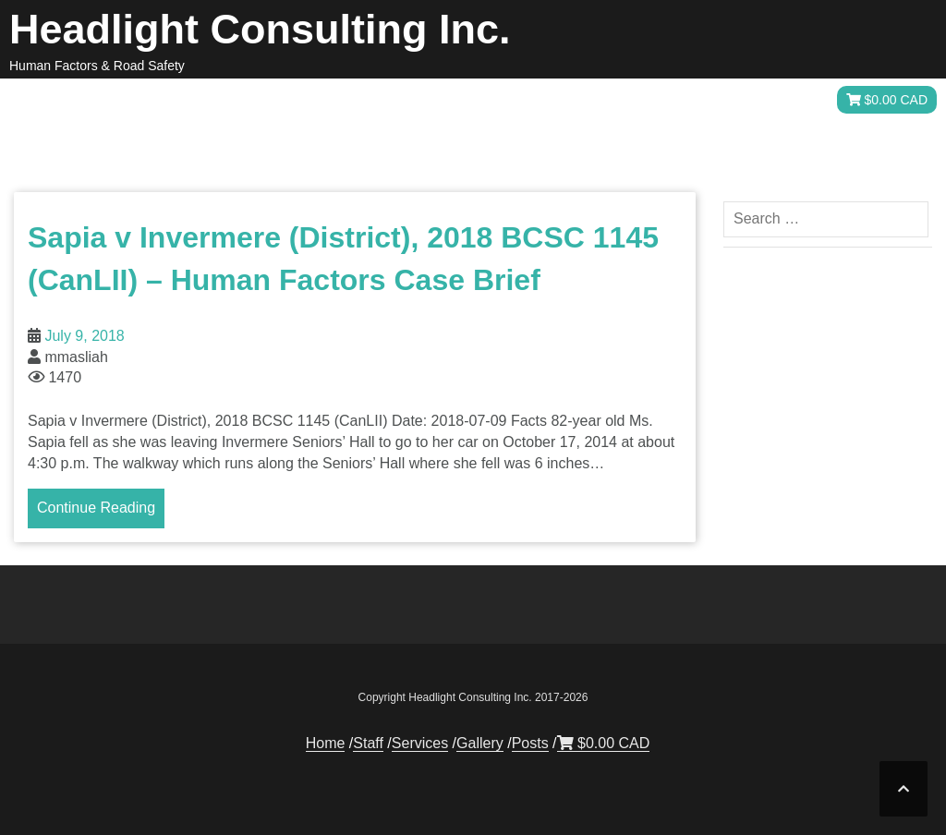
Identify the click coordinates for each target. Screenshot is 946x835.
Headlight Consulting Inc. (259, 29)
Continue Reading (96, 507)
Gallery (680, 100)
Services (588, 100)
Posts (760, 100)
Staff (506, 100)
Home (438, 100)
